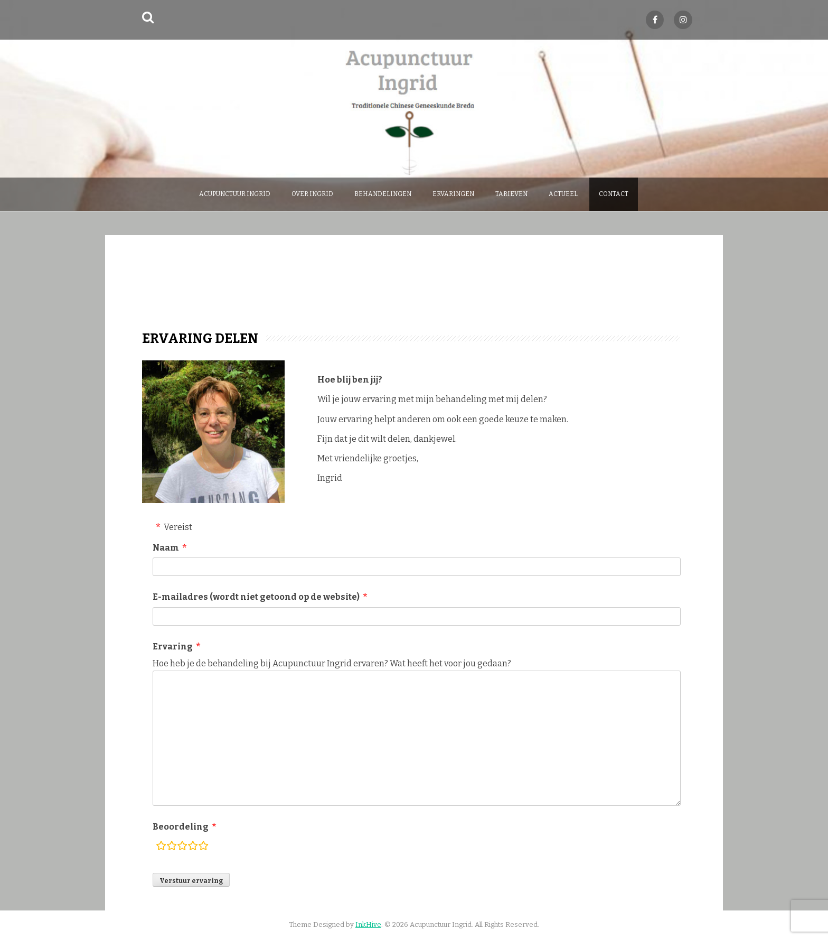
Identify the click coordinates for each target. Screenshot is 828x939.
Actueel (563, 194)
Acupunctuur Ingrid (234, 194)
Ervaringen (453, 194)
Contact (613, 194)
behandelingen (382, 194)
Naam (166, 548)
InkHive (368, 924)
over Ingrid (312, 194)
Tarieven (511, 194)
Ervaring (173, 647)
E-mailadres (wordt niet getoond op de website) (256, 597)
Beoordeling (181, 827)
